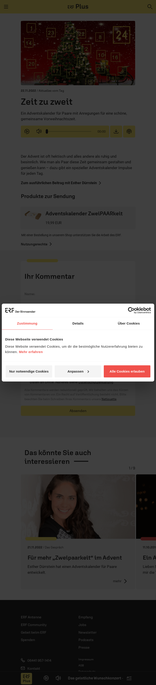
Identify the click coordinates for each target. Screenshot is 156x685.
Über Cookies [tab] (129, 323)
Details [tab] (78, 323)
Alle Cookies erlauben (127, 371)
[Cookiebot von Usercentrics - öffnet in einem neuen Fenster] (131, 310)
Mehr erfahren (31, 351)
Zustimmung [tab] (27, 323)
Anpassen (78, 371)
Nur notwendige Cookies (29, 371)
